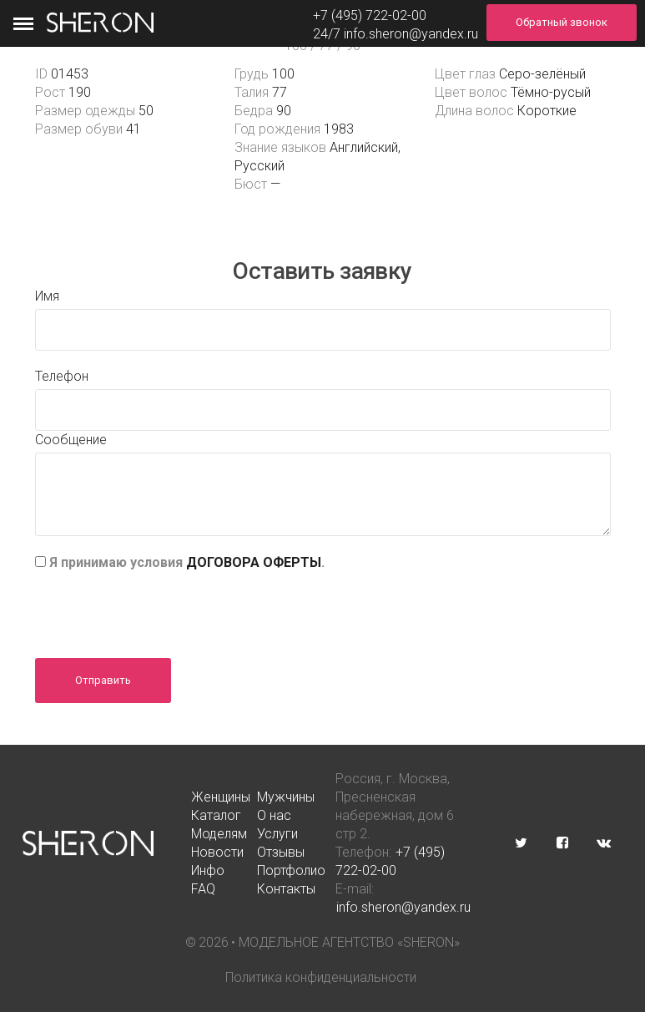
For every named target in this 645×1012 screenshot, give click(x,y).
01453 (69, 74)
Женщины (220, 797)
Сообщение (71, 440)
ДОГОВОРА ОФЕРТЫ (253, 562)
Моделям (219, 834)
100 (283, 74)
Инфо (207, 870)
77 (279, 92)
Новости (217, 852)
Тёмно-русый (551, 92)
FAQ (203, 889)
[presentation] (162, 608)
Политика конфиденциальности (320, 977)
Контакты (286, 889)
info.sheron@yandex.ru (411, 34)
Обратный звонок (561, 22)
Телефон (61, 376)
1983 (339, 129)
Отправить (103, 680)
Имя (47, 296)
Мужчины (286, 797)
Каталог (216, 815)
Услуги (277, 834)
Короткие (547, 111)
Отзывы (281, 852)
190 (79, 92)
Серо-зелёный (542, 74)
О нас (274, 815)
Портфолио (291, 870)
